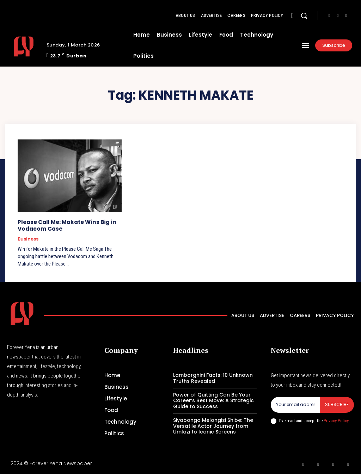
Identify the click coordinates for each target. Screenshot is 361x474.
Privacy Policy (336, 420)
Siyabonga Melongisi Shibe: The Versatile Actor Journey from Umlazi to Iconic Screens (213, 425)
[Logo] (24, 46)
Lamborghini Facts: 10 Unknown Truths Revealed (213, 377)
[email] (295, 404)
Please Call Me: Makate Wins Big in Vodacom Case (66, 225)
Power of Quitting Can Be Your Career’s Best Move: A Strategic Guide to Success (213, 400)
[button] (303, 15)
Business (28, 239)
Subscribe (337, 404)
